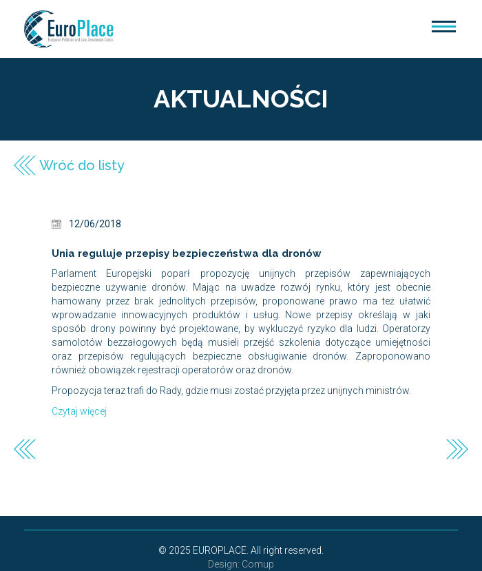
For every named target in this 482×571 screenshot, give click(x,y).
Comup (258, 564)
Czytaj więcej (79, 411)
